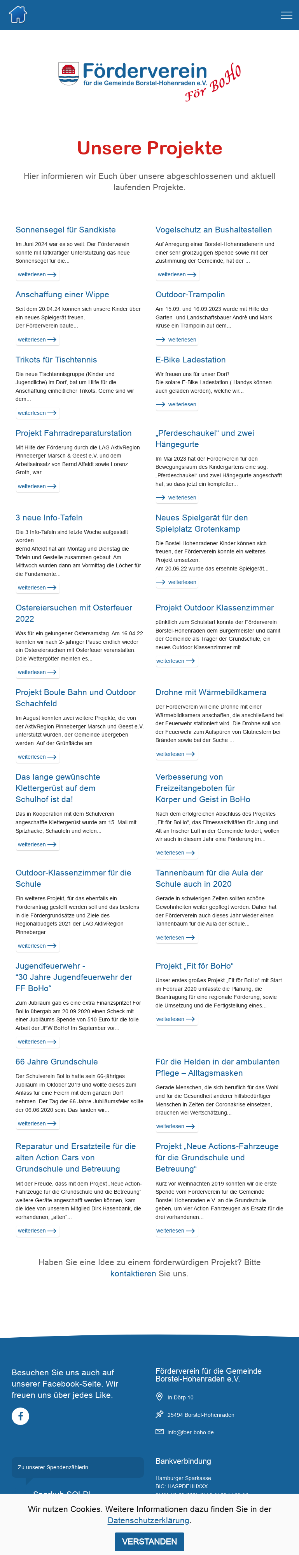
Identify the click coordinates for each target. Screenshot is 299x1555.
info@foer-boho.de (191, 1432)
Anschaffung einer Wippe (62, 294)
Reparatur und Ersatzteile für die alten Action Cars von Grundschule (76, 1158)
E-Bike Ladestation (191, 359)
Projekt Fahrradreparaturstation (74, 433)
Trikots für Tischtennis (56, 359)
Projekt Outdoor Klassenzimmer (215, 607)
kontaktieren (133, 1273)
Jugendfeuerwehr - (51, 966)
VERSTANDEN (149, 1541)
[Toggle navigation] (287, 15)
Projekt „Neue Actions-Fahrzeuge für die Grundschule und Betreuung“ (217, 1158)
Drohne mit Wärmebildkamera (211, 692)
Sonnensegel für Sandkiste (66, 229)
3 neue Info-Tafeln (49, 517)
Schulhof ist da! (44, 799)
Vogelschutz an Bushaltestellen (214, 229)
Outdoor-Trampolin (190, 294)
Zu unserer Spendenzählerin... (55, 1467)
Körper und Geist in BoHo (203, 799)
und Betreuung (92, 1169)
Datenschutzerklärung (148, 1520)
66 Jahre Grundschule (57, 1061)
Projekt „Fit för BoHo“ (195, 966)
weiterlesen (36, 274)
